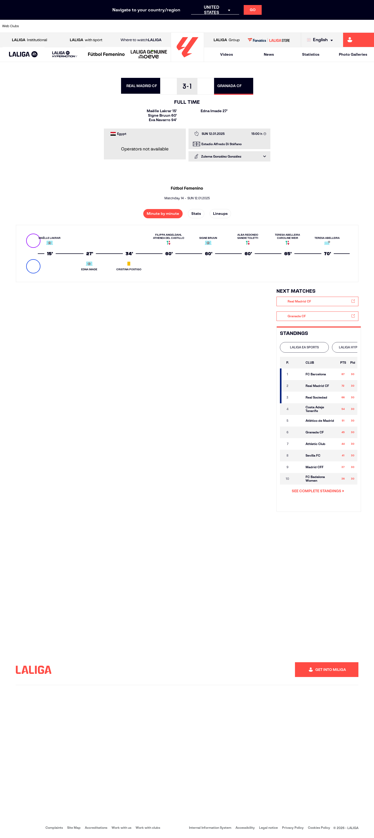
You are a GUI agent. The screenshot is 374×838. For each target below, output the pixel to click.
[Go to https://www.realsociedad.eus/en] (315, 26)
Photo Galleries (353, 54)
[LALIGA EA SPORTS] (23, 54)
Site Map (74, 827)
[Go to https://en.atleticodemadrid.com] (50, 26)
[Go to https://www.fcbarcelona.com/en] (121, 26)
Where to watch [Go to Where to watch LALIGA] (141, 40)
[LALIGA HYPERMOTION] (65, 54)
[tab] (304, 347)
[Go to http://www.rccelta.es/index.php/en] (209, 26)
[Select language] (321, 40)
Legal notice (268, 827)
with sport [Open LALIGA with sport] (86, 40)
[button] (23, 54)
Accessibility (245, 827)
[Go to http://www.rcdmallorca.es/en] (244, 26)
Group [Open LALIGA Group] (227, 40)
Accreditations (96, 827)
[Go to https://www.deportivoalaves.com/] (85, 26)
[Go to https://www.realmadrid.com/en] (280, 26)
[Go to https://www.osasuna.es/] (68, 26)
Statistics (310, 54)
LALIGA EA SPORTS (304, 347)
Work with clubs (148, 827)
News (269, 54)
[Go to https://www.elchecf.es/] (103, 26)
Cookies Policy (319, 827)
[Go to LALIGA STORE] (269, 40)
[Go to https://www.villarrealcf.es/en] (368, 26)
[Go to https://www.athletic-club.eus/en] (32, 26)
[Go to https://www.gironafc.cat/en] (156, 26)
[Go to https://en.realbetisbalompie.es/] (262, 26)
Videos (226, 54)
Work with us (121, 827)
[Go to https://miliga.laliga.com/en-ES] (358, 40)
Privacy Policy (293, 827)
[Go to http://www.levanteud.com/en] (174, 26)
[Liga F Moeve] (106, 54)
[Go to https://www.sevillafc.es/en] (332, 26)
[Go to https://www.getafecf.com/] (138, 26)
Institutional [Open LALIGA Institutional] (29, 40)
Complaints (54, 827)
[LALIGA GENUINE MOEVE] (149, 54)
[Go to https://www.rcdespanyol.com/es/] (227, 26)
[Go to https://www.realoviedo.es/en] (297, 26)
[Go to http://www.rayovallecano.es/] (191, 26)
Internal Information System (210, 827)
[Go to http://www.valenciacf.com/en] (350, 26)
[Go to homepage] (187, 59)
